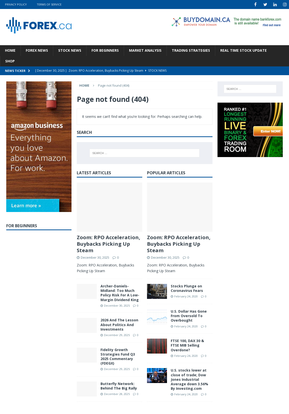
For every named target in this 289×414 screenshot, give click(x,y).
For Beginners (105, 50)
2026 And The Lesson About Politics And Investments (119, 324)
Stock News (69, 50)
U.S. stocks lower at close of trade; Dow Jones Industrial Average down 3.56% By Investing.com (189, 379)
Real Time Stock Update (243, 50)
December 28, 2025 (117, 394)
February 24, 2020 (186, 296)
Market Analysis (145, 50)
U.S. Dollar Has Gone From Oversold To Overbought (189, 315)
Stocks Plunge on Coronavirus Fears (187, 288)
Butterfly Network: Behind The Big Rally (118, 385)
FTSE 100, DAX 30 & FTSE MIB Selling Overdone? (187, 345)
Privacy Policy (16, 4)
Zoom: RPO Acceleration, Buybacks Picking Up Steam (108, 243)
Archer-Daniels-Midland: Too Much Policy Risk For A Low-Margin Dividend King (119, 292)
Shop (10, 60)
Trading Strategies (191, 50)
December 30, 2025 (95, 257)
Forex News (37, 50)
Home (10, 50)
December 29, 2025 (117, 335)
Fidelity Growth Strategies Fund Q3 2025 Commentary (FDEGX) (117, 356)
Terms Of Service (49, 4)
